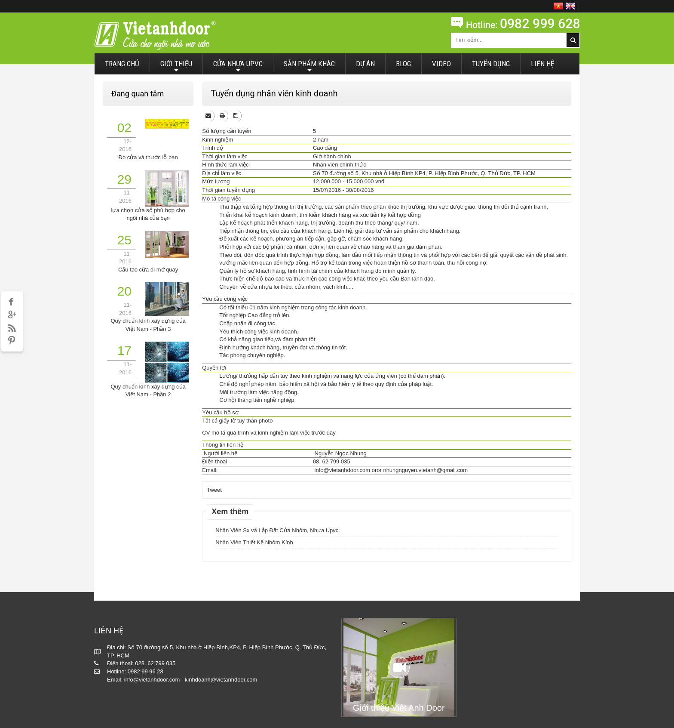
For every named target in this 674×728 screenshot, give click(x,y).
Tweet (214, 490)
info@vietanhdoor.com (343, 470)
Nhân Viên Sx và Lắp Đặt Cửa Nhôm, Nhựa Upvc (276, 530)
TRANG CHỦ (122, 63)
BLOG (403, 63)
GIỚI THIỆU (176, 66)
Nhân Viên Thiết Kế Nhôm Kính (254, 542)
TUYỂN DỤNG (491, 63)
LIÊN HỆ (542, 63)
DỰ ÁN (365, 63)
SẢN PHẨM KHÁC (309, 66)
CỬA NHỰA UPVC (238, 66)
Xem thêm (229, 511)
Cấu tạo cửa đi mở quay (148, 269)
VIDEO (441, 63)
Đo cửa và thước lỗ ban (148, 157)
